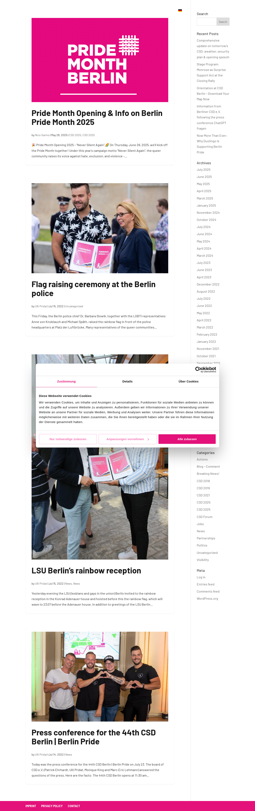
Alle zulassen (187, 439)
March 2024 (205, 255)
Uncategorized (74, 306)
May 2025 (203, 184)
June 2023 (204, 270)
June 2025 (204, 177)
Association (112, 10)
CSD (58, 10)
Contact (136, 10)
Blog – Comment (208, 466)
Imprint (30, 806)
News (68, 583)
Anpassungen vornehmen (128, 439)
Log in (201, 577)
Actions (202, 459)
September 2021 (208, 363)
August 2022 (206, 291)
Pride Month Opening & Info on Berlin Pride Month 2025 (97, 117)
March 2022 (205, 327)
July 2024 (204, 227)
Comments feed (208, 591)
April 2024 (204, 248)
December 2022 (208, 284)
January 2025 (206, 205)
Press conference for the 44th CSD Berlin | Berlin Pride (94, 736)
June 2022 (204, 305)
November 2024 (208, 212)
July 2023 (203, 262)
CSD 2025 (75, 135)
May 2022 (203, 313)
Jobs (200, 524)
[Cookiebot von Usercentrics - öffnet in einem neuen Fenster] (198, 370)
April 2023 (204, 277)
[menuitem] (180, 15)
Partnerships (206, 538)
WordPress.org (207, 598)
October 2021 (206, 356)
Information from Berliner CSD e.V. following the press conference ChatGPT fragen (211, 117)
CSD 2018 (203, 481)
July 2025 (203, 169)
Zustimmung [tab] (66, 381)
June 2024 (204, 234)
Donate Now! (160, 10)
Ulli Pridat (41, 306)
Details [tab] (127, 381)
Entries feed (205, 584)
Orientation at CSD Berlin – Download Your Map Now (213, 93)
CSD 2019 (203, 488)
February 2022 (207, 334)
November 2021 (208, 348)
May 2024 (203, 241)
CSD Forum (204, 517)
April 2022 (204, 320)
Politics (202, 545)
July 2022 (204, 298)
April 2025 (204, 191)
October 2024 (206, 219)
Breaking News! (208, 473)
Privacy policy (52, 806)
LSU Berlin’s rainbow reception (86, 570)
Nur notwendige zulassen (67, 439)
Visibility (203, 560)
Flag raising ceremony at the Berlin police (94, 288)
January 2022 (206, 341)
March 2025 (205, 198)
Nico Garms (42, 135)
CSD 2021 (203, 495)
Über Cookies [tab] (189, 381)
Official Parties (81, 10)
